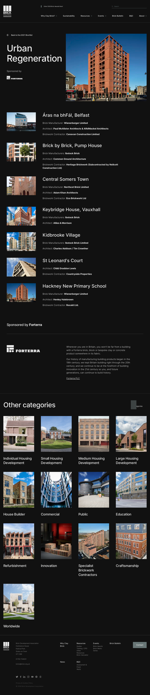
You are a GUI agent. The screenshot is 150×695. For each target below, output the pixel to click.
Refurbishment (14, 566)
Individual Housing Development (17, 460)
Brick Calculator (82, 655)
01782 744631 (21, 659)
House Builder (14, 514)
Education (123, 514)
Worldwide (11, 626)
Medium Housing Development (91, 460)
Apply (79, 669)
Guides (79, 646)
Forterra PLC (73, 378)
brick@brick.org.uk (23, 664)
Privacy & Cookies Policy (24, 683)
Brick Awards (98, 646)
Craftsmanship (127, 566)
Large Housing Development (127, 460)
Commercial (50, 514)
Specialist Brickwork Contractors (87, 570)
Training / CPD (82, 648)
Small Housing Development (52, 460)
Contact (139, 645)
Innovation (49, 566)
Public (83, 514)
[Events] (102, 15)
